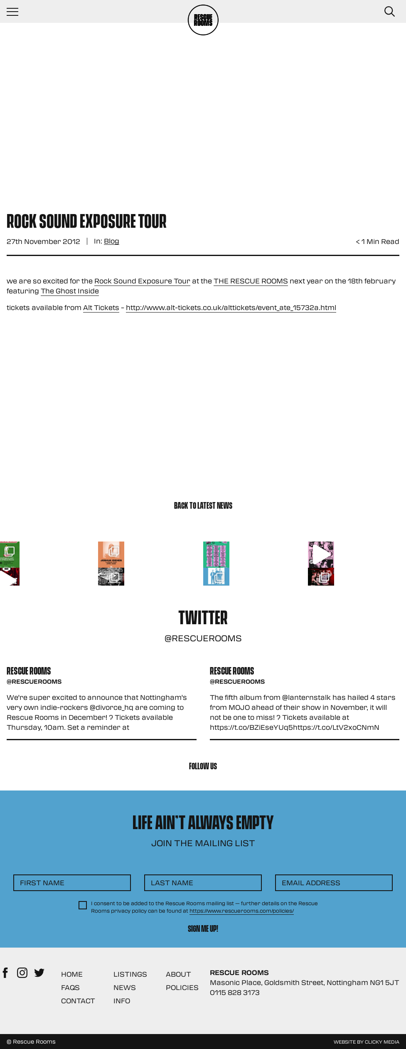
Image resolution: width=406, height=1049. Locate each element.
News (124, 987)
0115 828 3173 (235, 992)
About (178, 974)
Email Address (311, 882)
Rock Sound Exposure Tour (142, 281)
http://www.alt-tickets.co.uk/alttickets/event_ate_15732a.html (231, 307)
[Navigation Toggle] (17, 12)
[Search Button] (389, 12)
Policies (182, 987)
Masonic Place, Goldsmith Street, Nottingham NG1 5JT (304, 982)
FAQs (70, 987)
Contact (78, 1000)
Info (121, 1000)
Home (72, 974)
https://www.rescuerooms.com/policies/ (241, 910)
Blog (111, 241)
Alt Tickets (101, 307)
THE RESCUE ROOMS (251, 281)
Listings (130, 974)
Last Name (172, 882)
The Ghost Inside (70, 290)
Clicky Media (382, 1041)
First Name (42, 882)
